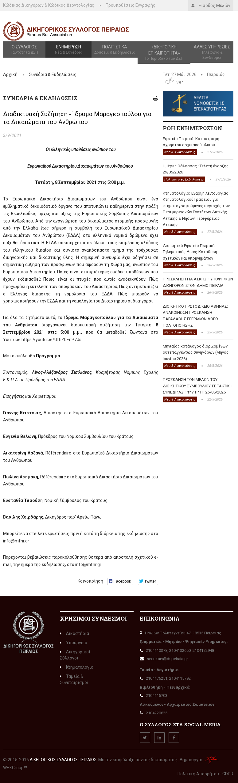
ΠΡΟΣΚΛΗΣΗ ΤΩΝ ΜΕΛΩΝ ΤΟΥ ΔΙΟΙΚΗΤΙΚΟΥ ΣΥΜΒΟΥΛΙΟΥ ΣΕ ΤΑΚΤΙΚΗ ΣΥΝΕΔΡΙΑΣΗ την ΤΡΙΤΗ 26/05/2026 (197, 385)
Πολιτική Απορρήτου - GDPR (205, 773)
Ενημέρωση (68, 49)
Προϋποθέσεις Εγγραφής (130, 5)
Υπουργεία (73, 642)
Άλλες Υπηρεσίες (212, 52)
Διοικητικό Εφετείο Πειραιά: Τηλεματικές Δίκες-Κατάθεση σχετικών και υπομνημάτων (190, 251)
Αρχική (10, 74)
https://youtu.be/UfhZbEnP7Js (51, 339)
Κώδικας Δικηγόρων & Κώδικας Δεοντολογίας (48, 5)
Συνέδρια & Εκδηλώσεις (52, 74)
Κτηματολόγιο (76, 667)
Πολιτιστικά (114, 49)
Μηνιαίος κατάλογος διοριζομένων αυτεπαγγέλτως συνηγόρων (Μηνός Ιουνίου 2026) (195, 352)
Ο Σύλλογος (24, 49)
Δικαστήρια (74, 633)
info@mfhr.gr (16, 540)
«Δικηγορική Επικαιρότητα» (164, 52)
